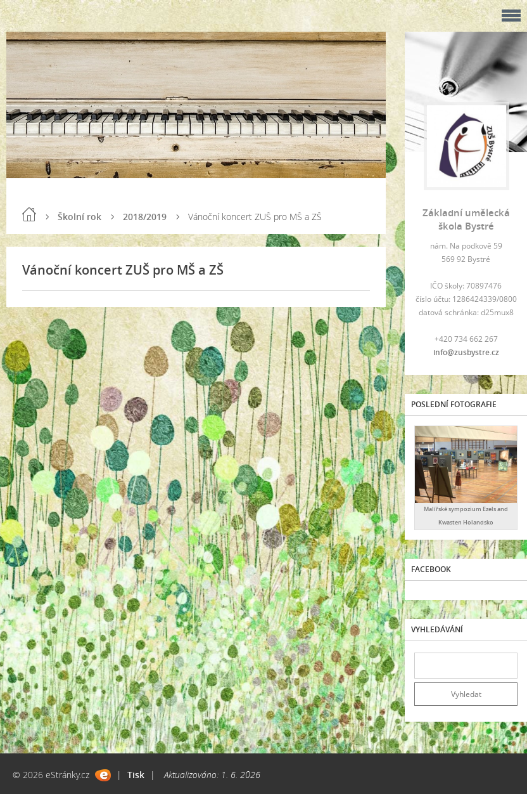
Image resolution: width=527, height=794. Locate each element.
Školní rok (79, 217)
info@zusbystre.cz (466, 352)
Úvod (29, 214)
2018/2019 (145, 217)
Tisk (135, 775)
